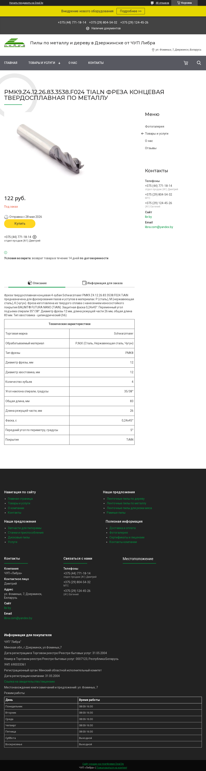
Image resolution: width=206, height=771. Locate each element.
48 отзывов (162, 2)
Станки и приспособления (25, 532)
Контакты (96, 62)
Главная (10, 62)
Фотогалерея (154, 126)
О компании (16, 508)
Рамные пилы (116, 512)
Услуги (12, 542)
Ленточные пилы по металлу (126, 503)
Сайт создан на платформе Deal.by (103, 763)
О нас (72, 62)
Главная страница (20, 498)
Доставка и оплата (122, 528)
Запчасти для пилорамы (24, 528)
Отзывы (150, 148)
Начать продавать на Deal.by (26, 2)
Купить (19, 224)
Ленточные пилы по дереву (126, 498)
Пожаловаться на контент (111, 767)
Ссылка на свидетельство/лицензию (29, 681)
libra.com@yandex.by (159, 227)
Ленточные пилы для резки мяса (129, 508)
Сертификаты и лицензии (126, 537)
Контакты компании (123, 542)
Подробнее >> (130, 11)
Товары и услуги (42, 62)
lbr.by (148, 216)
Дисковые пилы (19, 537)
